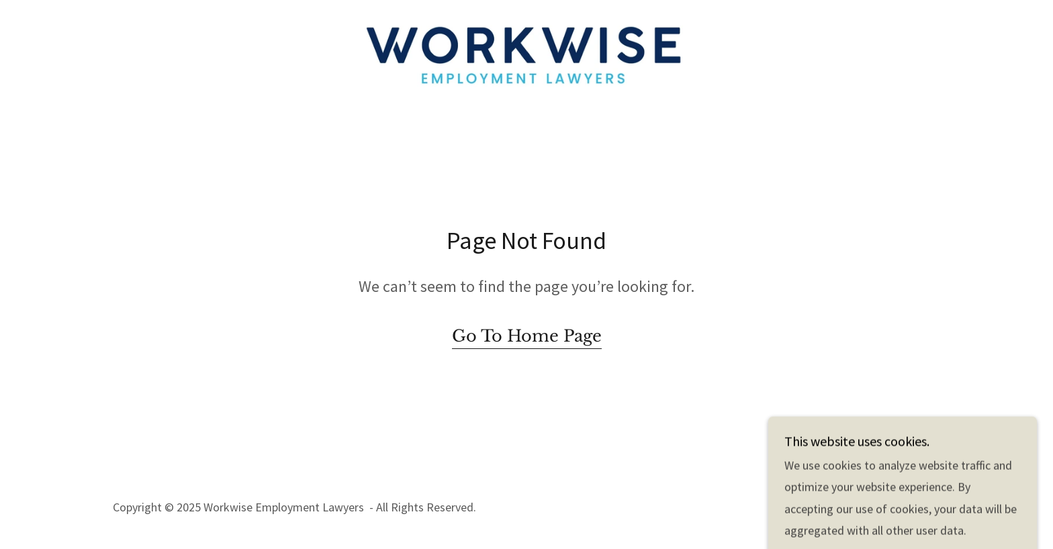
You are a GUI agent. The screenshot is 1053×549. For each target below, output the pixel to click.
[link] (526, 52)
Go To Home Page (527, 336)
